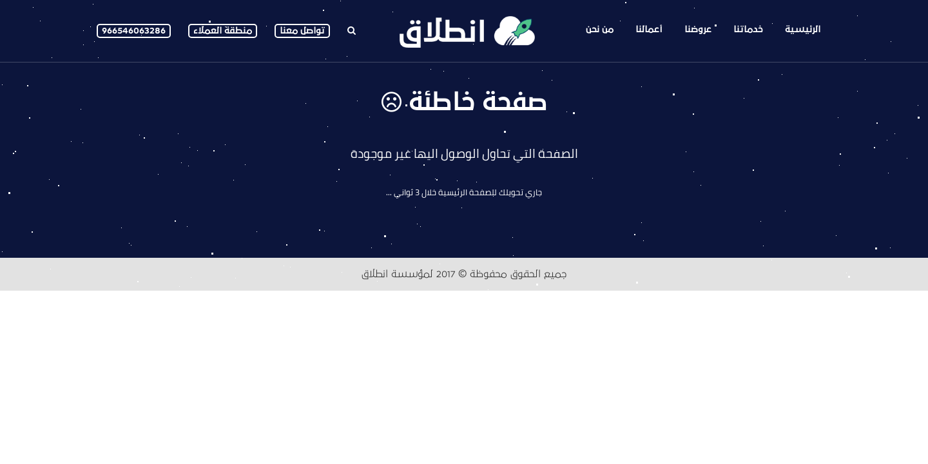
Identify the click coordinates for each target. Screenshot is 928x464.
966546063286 (134, 30)
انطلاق (375, 273)
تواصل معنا (302, 30)
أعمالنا (648, 29)
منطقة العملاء (222, 30)
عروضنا (697, 29)
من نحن (600, 29)
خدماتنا (748, 29)
